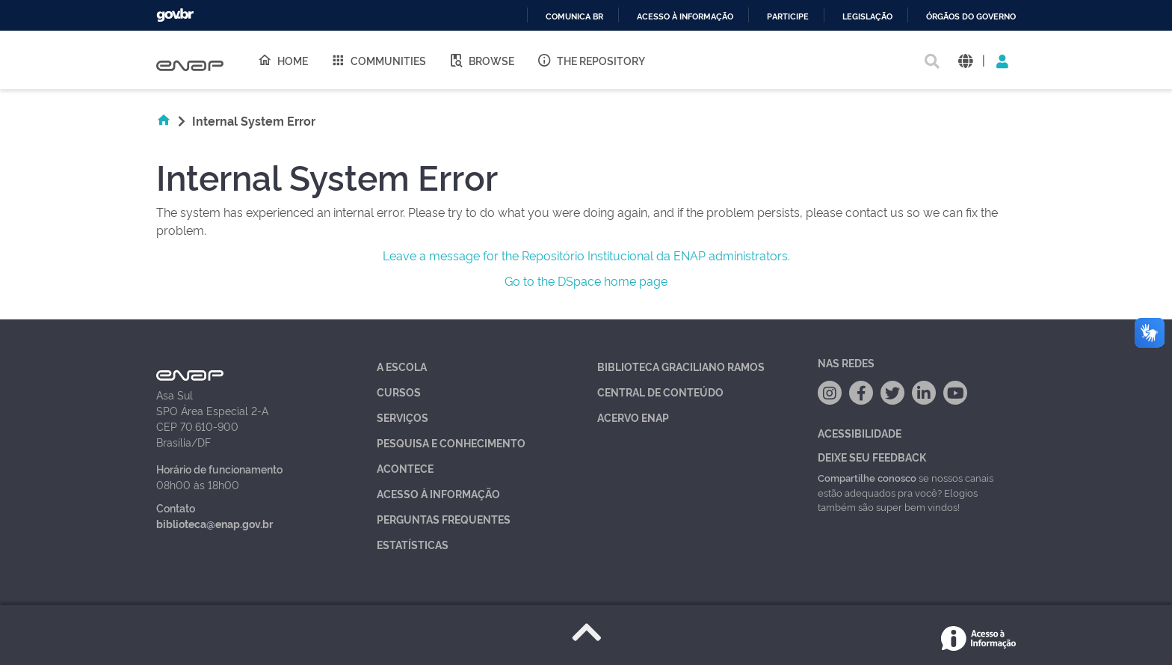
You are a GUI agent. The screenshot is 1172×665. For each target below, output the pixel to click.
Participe (788, 17)
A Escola (402, 366)
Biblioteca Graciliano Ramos (681, 366)
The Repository (591, 60)
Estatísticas (412, 544)
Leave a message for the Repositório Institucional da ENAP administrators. (586, 255)
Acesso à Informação (438, 493)
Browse (481, 60)
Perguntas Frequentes (444, 519)
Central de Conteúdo (660, 391)
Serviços (402, 417)
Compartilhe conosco (867, 477)
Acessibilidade (859, 433)
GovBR (175, 15)
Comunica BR (574, 17)
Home (282, 60)
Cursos (399, 391)
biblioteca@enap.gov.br (214, 523)
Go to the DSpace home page (586, 280)
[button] (965, 60)
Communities (378, 60)
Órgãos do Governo (971, 17)
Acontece (405, 468)
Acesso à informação (685, 17)
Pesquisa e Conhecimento (451, 442)
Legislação (867, 17)
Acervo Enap (633, 417)
